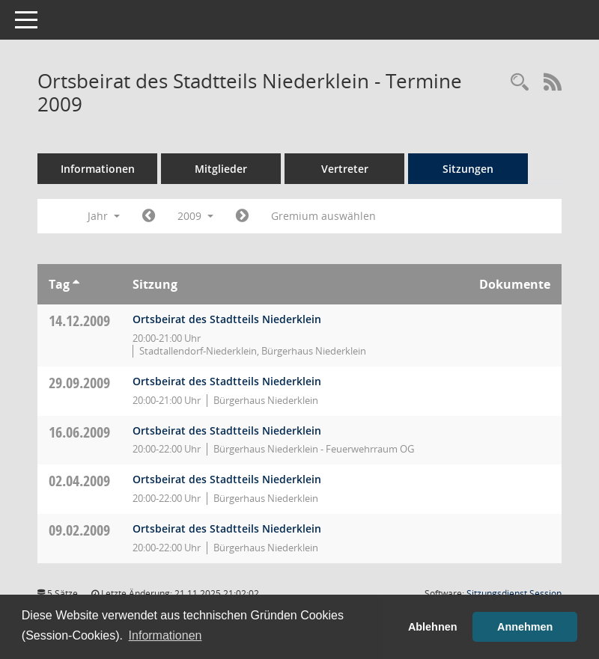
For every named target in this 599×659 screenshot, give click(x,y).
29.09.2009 (79, 383)
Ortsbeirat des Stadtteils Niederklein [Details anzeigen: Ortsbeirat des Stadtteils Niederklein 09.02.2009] (227, 528)
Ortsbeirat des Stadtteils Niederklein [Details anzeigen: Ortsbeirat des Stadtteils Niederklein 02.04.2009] (227, 479)
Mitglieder (221, 169)
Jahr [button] (104, 216)
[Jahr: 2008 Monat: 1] (148, 216)
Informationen (98, 169)
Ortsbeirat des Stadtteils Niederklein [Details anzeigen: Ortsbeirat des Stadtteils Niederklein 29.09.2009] (227, 381)
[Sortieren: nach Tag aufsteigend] (76, 284)
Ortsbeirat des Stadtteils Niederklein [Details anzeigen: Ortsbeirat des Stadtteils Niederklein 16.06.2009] (227, 430)
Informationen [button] (165, 635)
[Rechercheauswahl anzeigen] (519, 82)
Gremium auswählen (323, 216)
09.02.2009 (79, 530)
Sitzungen (468, 169)
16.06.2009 (79, 432)
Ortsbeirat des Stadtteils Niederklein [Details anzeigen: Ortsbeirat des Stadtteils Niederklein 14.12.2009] (227, 319)
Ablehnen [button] (432, 627)
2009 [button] (195, 216)
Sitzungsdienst (514, 593)
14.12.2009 (79, 320)
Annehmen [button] (525, 627)
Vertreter (344, 169)
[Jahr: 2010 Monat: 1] (242, 216)
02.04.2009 (79, 481)
